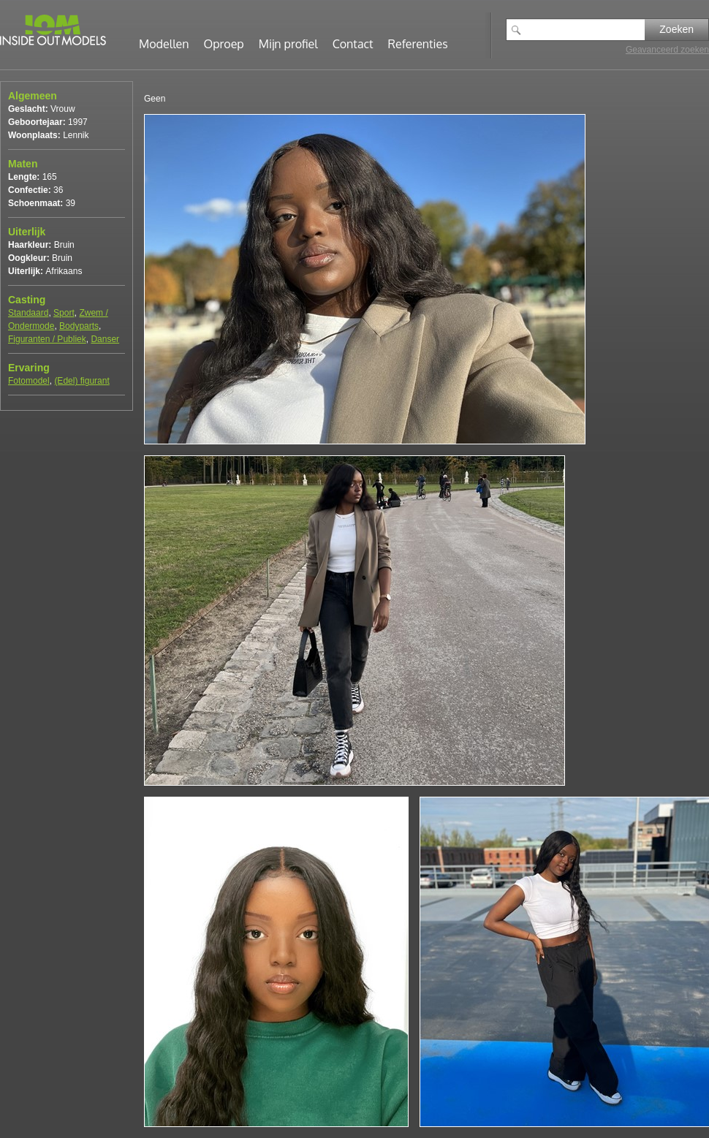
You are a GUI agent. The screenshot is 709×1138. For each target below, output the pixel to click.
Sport (64, 313)
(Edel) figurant (81, 381)
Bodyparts (79, 326)
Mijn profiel (288, 43)
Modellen (164, 43)
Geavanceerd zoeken (667, 50)
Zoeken (676, 29)
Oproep (224, 43)
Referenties (418, 43)
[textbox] (586, 29)
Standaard (28, 313)
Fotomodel (29, 381)
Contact (353, 43)
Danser (105, 339)
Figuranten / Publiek (47, 339)
